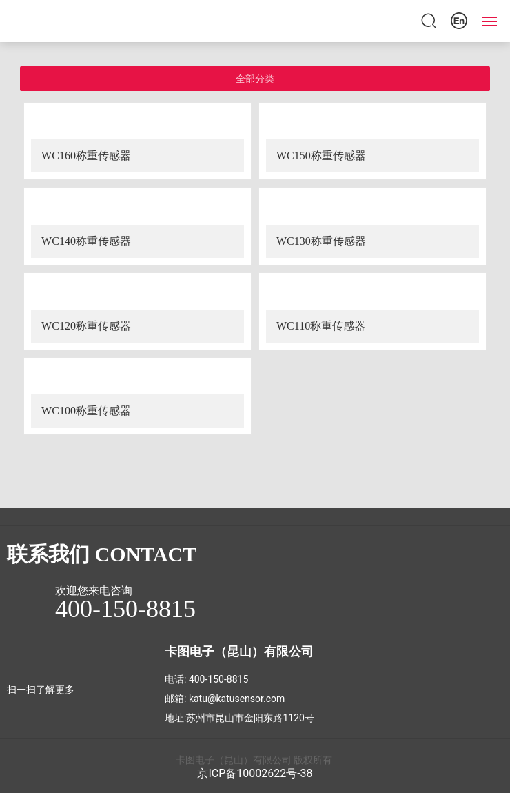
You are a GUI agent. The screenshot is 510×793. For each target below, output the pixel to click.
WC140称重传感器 (86, 241)
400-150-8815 (218, 679)
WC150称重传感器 (321, 155)
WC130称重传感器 (321, 241)
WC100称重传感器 (86, 410)
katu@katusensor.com (237, 698)
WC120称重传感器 (86, 326)
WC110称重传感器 (320, 326)
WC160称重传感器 (86, 155)
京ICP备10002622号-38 (254, 773)
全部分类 (255, 78)
